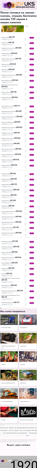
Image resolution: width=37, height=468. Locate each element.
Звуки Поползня (23, 383)
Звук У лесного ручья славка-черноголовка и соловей (10, 295)
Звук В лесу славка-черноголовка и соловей (8, 116)
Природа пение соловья (18, 430)
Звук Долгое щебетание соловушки (7, 143)
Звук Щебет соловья (5, 206)
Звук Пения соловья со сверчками (7, 227)
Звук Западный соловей (5, 64)
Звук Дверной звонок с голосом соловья (8, 48)
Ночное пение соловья (24, 430)
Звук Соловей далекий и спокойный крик (8, 211)
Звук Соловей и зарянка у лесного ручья (8, 222)
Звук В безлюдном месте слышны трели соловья (9, 84)
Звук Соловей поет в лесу (5, 200)
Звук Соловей (3, 273)
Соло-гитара (4, 419)
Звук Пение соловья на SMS (6, 184)
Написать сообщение (28, 459)
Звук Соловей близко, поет (6, 285)
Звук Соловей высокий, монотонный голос (8, 127)
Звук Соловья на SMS (5, 37)
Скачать (32, 37)
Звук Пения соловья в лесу (6, 92)
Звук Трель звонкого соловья (6, 252)
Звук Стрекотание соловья (6, 195)
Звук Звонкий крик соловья (6, 165)
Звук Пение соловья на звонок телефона (8, 58)
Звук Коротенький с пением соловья (7, 133)
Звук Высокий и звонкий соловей (7, 159)
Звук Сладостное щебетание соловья (7, 122)
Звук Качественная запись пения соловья (8, 111)
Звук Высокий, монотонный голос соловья (8, 75)
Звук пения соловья (13, 430)
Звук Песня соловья (4, 268)
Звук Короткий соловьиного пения (7, 189)
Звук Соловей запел (5, 69)
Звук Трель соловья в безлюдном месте (8, 154)
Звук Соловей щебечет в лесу (6, 263)
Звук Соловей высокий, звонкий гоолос (8, 257)
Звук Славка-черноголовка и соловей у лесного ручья (10, 278)
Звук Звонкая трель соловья (6, 53)
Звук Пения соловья (5, 42)
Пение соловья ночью (15, 430)
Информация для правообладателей (16, 460)
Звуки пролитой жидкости (24, 401)
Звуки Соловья (10, 10)
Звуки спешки (22, 364)
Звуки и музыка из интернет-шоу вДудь (27, 419)
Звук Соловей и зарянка (5, 173)
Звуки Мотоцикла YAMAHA (6, 327)
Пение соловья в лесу (4, 430)
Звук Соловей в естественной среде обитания (9, 290)
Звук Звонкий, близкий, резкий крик (7, 138)
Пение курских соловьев (33, 430)
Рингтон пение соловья (30, 430)
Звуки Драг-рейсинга (23, 327)
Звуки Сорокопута (23, 346)
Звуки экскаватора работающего (7, 401)
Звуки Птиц (6, 10)
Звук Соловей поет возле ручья (6, 241)
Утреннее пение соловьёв (21, 430)
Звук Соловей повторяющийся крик (7, 302)
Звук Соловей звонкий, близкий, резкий (8, 216)
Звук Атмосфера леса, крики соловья (7, 106)
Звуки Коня (3, 364)
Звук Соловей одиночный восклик (7, 246)
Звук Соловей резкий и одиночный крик (8, 233)
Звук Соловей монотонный (6, 179)
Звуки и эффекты (2, 10)
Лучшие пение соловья (10, 430)
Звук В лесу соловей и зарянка (6, 80)
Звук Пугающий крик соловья (6, 97)
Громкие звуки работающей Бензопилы (8, 383)
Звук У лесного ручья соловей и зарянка (8, 149)
